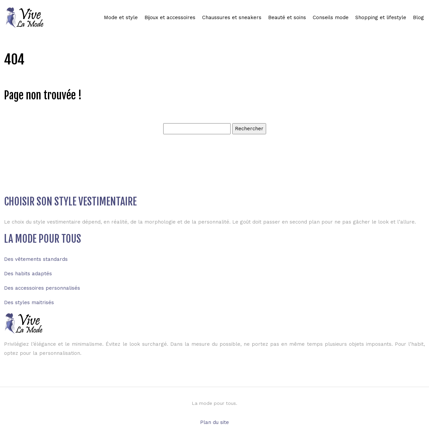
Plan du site (214, 422)
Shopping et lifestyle (380, 17)
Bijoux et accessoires (169, 17)
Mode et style (121, 17)
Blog (418, 17)
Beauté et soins (287, 17)
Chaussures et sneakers (231, 17)
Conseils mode (331, 17)
